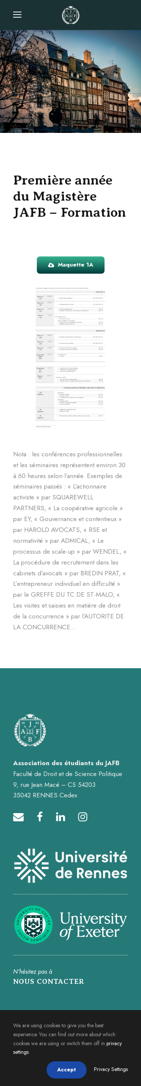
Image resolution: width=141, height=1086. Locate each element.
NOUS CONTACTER (48, 981)
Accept (66, 1069)
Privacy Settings (111, 1069)
